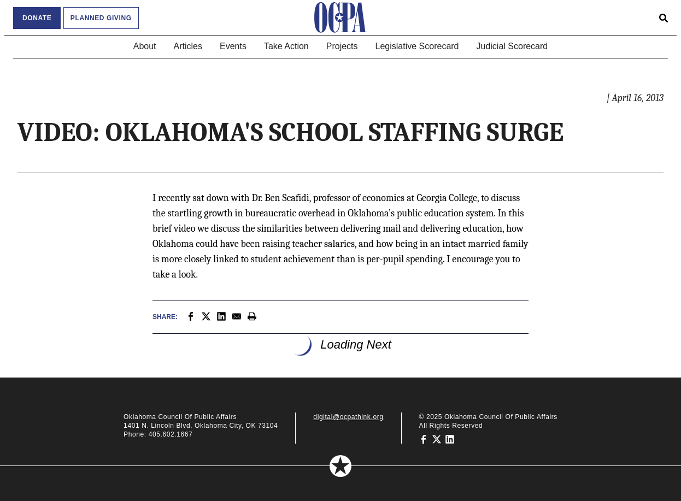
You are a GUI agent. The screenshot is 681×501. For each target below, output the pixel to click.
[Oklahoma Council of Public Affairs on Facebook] (423, 439)
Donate (36, 18)
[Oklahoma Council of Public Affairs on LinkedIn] (449, 439)
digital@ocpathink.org (348, 417)
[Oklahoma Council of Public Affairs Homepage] (340, 17)
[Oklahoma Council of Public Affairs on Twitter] (436, 439)
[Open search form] (663, 17)
